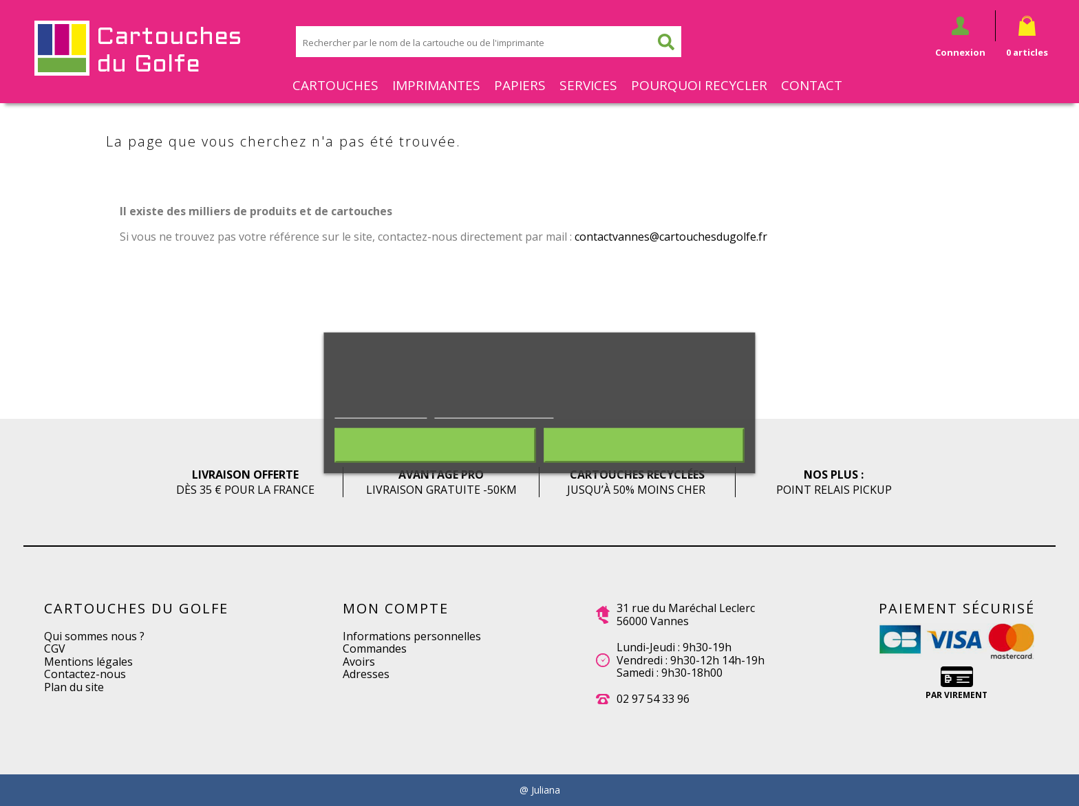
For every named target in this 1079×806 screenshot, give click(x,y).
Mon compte (396, 608)
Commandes (375, 648)
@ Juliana (540, 790)
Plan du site (74, 687)
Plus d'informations (380, 411)
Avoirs (359, 661)
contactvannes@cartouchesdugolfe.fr (671, 236)
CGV (54, 648)
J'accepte (643, 445)
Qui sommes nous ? (94, 636)
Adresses (366, 674)
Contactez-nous (85, 674)
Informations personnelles (412, 636)
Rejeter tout (435, 445)
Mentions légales (88, 661)
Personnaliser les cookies (493, 411)
